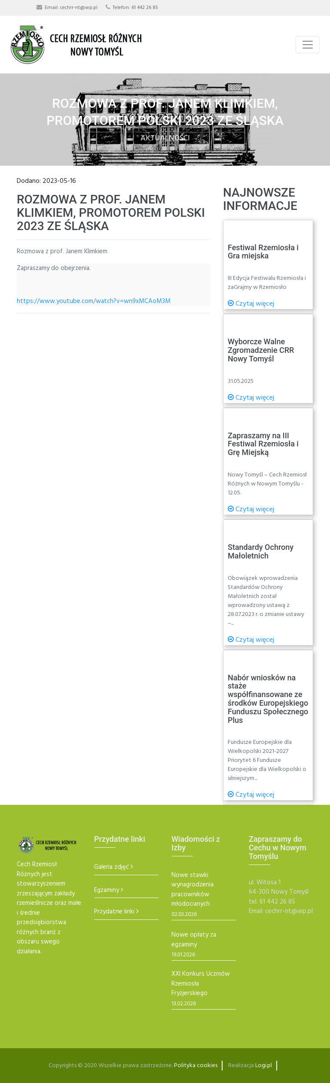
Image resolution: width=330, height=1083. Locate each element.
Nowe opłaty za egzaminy (193, 940)
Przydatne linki (114, 912)
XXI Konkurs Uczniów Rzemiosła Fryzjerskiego (200, 983)
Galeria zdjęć (111, 867)
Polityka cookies (195, 1066)
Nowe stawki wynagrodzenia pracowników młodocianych (192, 890)
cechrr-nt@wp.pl (79, 7)
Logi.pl (263, 1066)
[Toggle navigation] (308, 44)
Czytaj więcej (251, 303)
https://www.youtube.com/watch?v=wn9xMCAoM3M (94, 301)
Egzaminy (106, 890)
